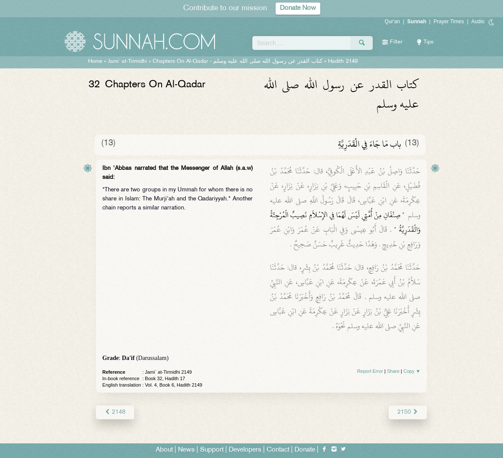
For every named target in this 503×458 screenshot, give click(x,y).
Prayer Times (448, 21)
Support (212, 450)
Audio (478, 21)
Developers (245, 450)
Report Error (370, 371)
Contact (278, 450)
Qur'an (392, 21)
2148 (115, 412)
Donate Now (298, 8)
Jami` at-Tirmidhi (127, 61)
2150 (407, 412)
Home (95, 61)
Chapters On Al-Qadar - (237, 61)
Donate (304, 450)
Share (393, 371)
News (186, 450)
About (164, 450)
